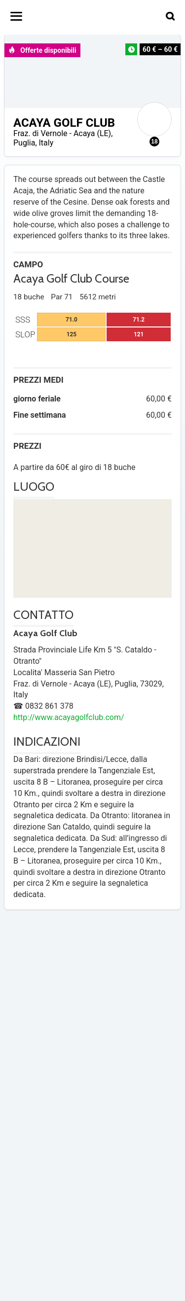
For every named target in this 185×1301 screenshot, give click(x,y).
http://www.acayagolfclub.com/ (68, 717)
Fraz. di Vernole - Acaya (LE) (62, 133)
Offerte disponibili (42, 50)
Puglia (24, 142)
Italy (46, 142)
